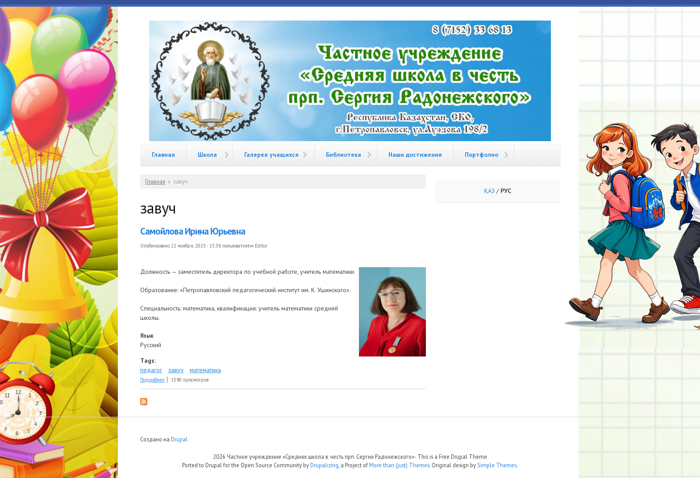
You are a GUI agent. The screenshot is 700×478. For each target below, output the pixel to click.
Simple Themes (497, 465)
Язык (147, 336)
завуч (175, 370)
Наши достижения (415, 155)
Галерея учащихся (271, 155)
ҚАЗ (489, 191)
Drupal (179, 439)
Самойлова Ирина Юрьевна (192, 231)
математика (205, 370)
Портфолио (481, 155)
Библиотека (343, 155)
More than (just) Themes (399, 465)
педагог (151, 370)
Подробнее (152, 380)
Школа (207, 155)
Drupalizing (324, 465)
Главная (163, 155)
